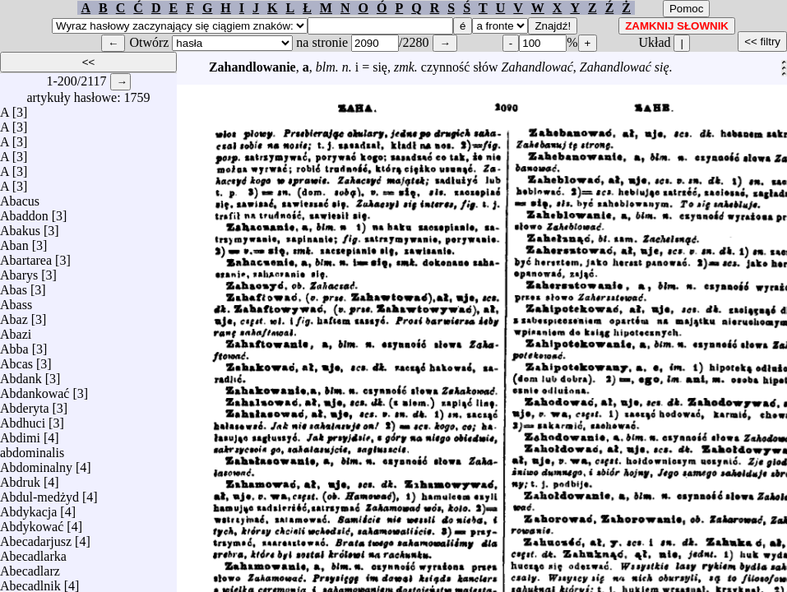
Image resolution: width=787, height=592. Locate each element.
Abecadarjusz (36, 537)
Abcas (16, 360)
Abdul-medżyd (39, 493)
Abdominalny (36, 463)
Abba (14, 345)
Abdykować (31, 523)
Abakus (20, 227)
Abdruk (20, 478)
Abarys (19, 271)
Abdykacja (28, 508)
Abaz (14, 315)
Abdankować (34, 389)
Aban (14, 241)
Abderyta (24, 404)
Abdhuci (22, 419)
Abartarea (26, 256)
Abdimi (20, 434)
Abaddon (24, 212)
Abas (13, 286)
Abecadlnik (30, 582)
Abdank (21, 375)
